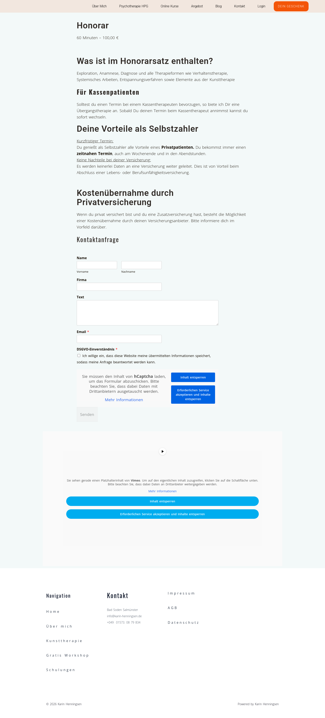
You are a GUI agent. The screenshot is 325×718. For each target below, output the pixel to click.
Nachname (128, 271)
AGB (173, 607)
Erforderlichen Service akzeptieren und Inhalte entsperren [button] (193, 394)
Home (53, 611)
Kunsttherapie (64, 640)
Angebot (197, 6)
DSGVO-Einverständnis (97, 349)
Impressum (182, 593)
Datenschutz (183, 622)
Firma (81, 280)
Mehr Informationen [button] (124, 399)
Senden (87, 414)
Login (261, 6)
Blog (218, 6)
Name (82, 258)
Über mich (99, 6)
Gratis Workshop (68, 655)
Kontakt (239, 6)
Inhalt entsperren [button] (193, 377)
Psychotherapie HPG (133, 6)
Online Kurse (169, 6)
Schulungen (61, 670)
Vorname (82, 271)
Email (83, 332)
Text (80, 297)
